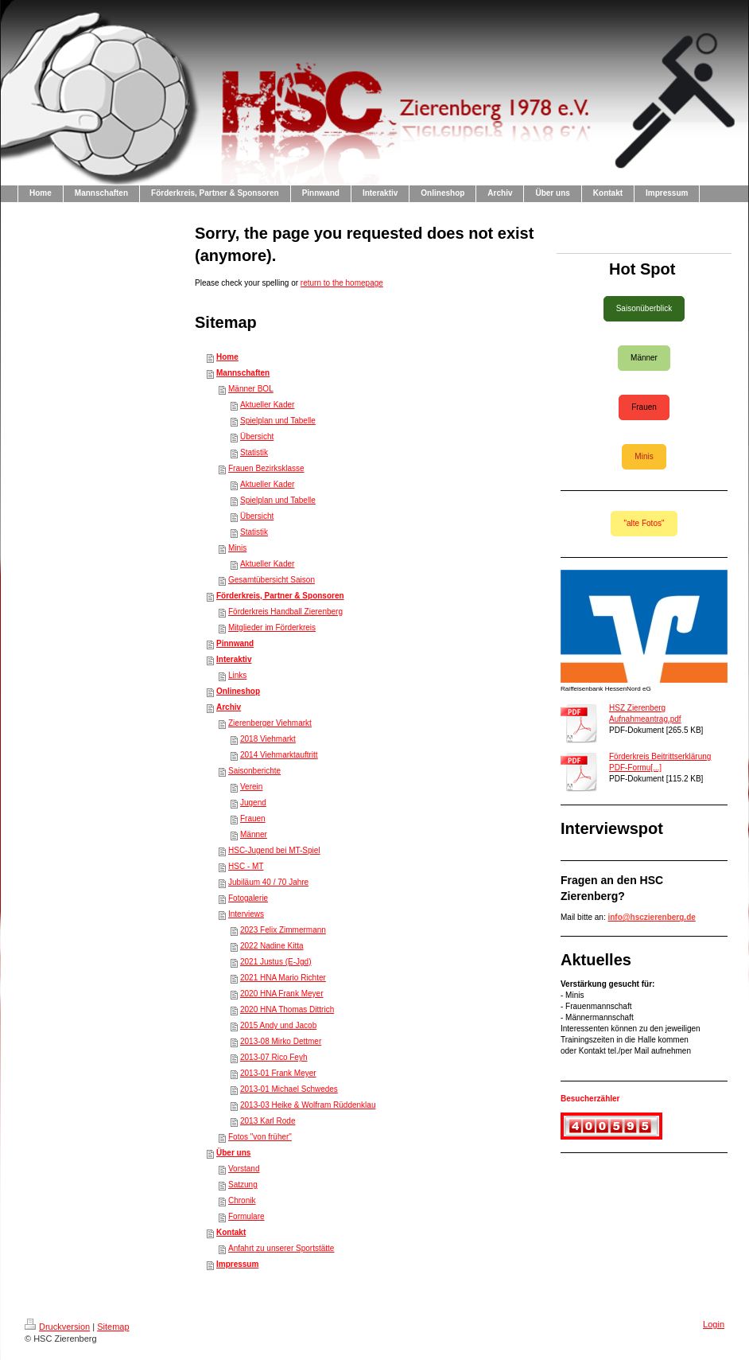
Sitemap (113, 1326)
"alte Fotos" (643, 523)
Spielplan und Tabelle (278, 420)
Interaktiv (233, 659)
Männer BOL (251, 388)
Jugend (253, 802)
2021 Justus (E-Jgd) (276, 961)
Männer (253, 834)
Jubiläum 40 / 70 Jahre (268, 882)
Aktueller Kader (267, 404)
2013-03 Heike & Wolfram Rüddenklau (307, 1105)
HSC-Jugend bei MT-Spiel (274, 850)
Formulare (246, 1216)
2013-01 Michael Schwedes (289, 1089)
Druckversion (57, 1326)
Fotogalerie (248, 898)
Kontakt (231, 1232)
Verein (251, 786)
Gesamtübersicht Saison (271, 579)
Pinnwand (235, 643)
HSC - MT (245, 866)
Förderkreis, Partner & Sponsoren (280, 595)
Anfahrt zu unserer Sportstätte (281, 1248)
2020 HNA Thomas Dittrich (287, 1009)
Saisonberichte (254, 770)
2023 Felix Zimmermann (283, 930)
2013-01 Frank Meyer (278, 1073)
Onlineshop (238, 691)
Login (713, 1324)
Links (237, 675)
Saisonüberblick (644, 308)
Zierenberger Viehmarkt (270, 723)
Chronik (241, 1200)
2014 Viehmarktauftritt (279, 754)
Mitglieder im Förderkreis (272, 627)
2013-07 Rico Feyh (274, 1057)
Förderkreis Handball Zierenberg (285, 611)
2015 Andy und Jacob (278, 1025)
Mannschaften (243, 372)
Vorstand (243, 1168)
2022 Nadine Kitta (272, 945)
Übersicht (257, 436)
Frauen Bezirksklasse (266, 468)
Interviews (246, 914)
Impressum (237, 1264)
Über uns (233, 1152)
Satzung (243, 1184)
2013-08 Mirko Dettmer (280, 1041)
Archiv (228, 707)
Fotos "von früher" (260, 1136)
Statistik (254, 452)
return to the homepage (342, 283)
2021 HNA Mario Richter (283, 977)
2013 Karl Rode (268, 1120)
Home (227, 357)
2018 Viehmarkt (268, 739)
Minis (237, 548)
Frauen (253, 818)
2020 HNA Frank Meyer (282, 993)
